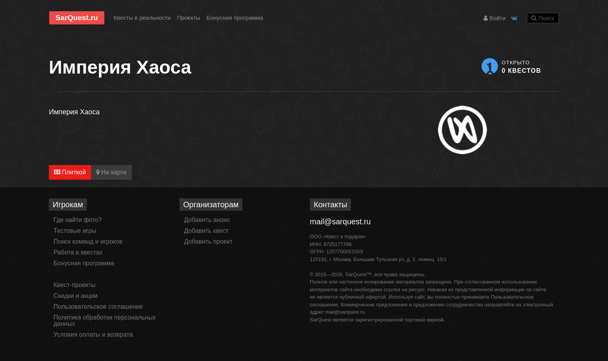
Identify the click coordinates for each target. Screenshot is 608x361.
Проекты (188, 17)
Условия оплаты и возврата (93, 334)
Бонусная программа (234, 17)
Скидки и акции (76, 295)
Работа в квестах (78, 252)
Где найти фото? (78, 220)
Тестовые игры (75, 230)
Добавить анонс (207, 220)
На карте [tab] (111, 172)
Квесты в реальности (142, 17)
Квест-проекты (75, 285)
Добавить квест (206, 230)
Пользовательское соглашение (98, 306)
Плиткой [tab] (70, 172)
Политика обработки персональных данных (105, 320)
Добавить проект (208, 241)
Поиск (542, 18)
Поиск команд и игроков (88, 241)
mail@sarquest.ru (340, 221)
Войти (495, 18)
